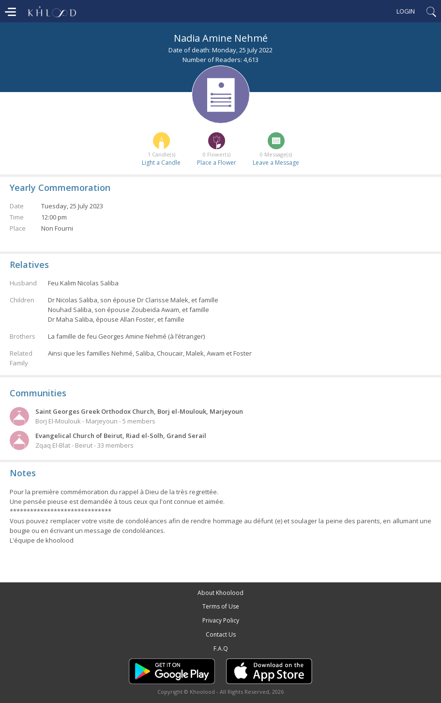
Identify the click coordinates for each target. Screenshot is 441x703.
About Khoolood (220, 593)
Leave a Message (276, 162)
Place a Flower (216, 162)
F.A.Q (220, 648)
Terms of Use (220, 606)
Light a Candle (161, 162)
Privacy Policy (220, 620)
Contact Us (221, 634)
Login (405, 11)
